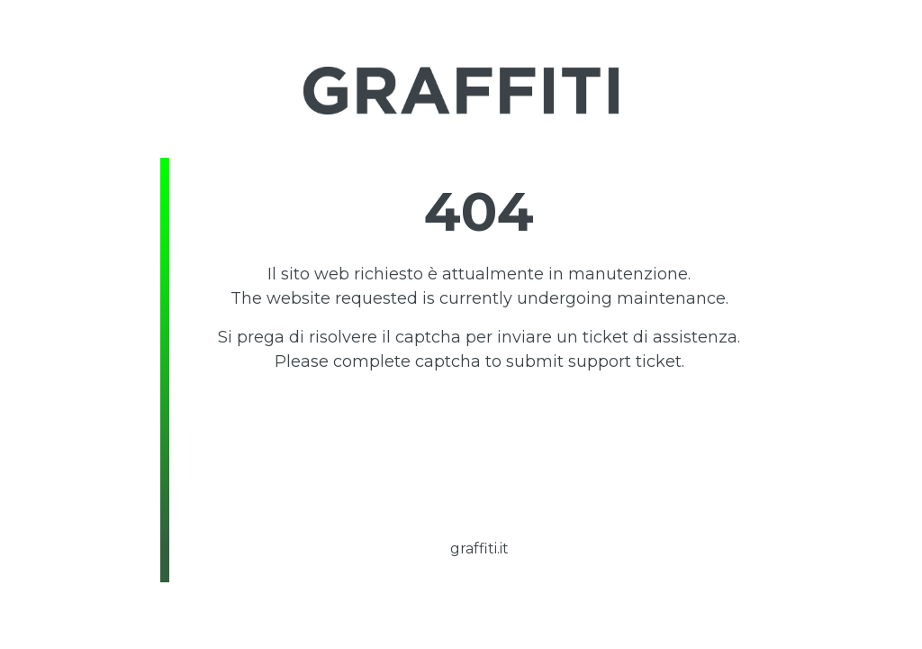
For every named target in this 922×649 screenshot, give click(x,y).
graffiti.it (479, 548)
